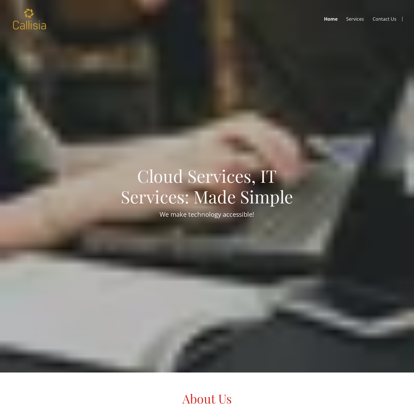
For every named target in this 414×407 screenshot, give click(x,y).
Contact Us (384, 19)
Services (355, 19)
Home (331, 19)
